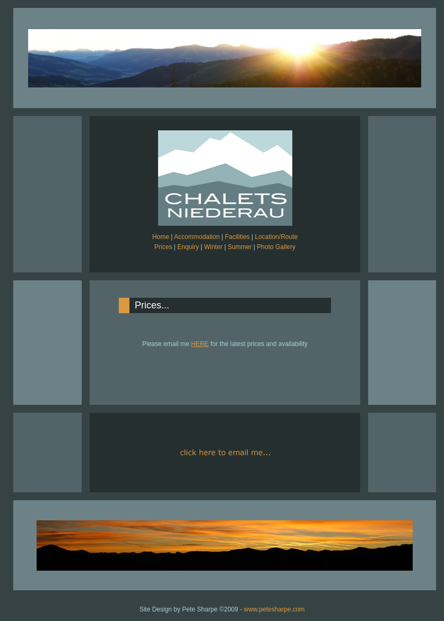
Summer (239, 247)
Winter (213, 247)
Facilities (237, 237)
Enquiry (188, 247)
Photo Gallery (276, 247)
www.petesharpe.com (274, 609)
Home (160, 237)
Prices (163, 247)
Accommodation (197, 237)
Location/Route (276, 237)
